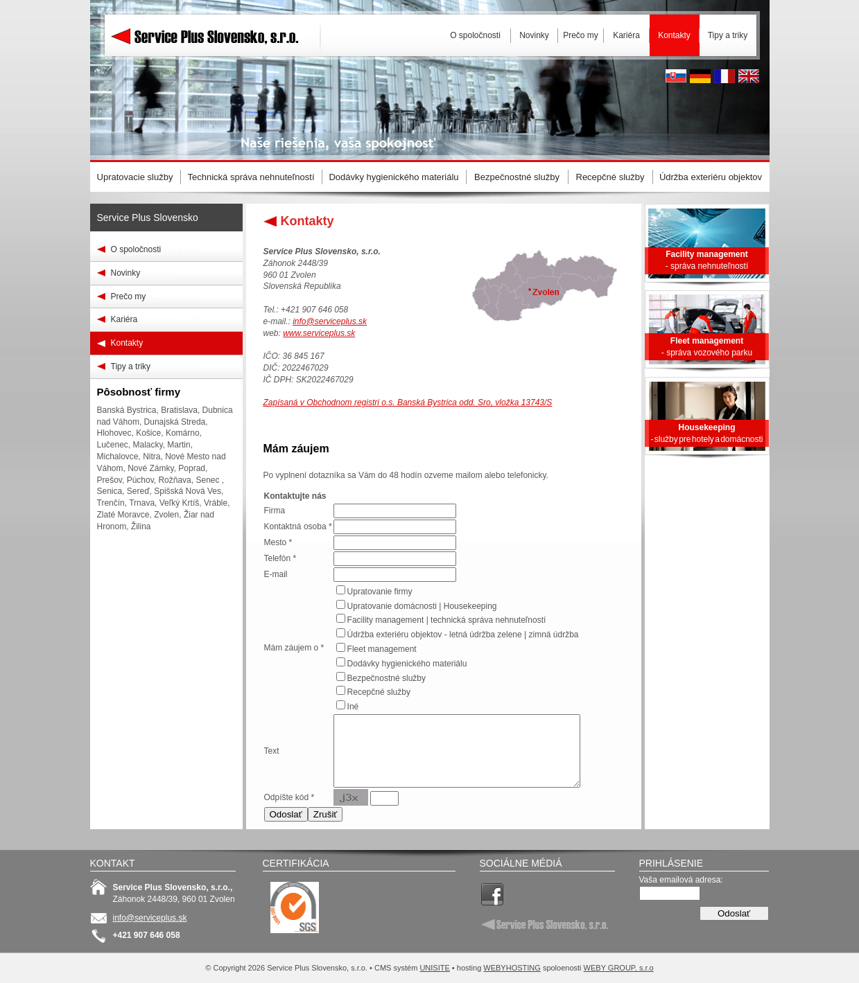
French (724, 76)
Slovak (676, 76)
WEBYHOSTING (512, 968)
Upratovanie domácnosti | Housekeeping (422, 606)
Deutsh (700, 76)
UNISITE (434, 968)
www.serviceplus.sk (319, 333)
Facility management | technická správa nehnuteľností (446, 620)
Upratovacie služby (135, 177)
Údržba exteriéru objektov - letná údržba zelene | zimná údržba (463, 634)
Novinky (126, 273)
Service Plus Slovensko (147, 217)
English (748, 76)
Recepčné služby (378, 692)
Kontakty (127, 343)
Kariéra (124, 319)
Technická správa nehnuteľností (250, 177)
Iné (353, 706)
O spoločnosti (136, 249)
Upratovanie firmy (380, 591)
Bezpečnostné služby (386, 678)
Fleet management (382, 649)
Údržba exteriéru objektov (710, 177)
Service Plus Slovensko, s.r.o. (215, 69)
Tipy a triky (131, 366)
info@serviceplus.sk (330, 321)
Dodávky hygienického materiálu (407, 663)
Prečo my (128, 296)
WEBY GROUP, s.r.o (619, 968)
